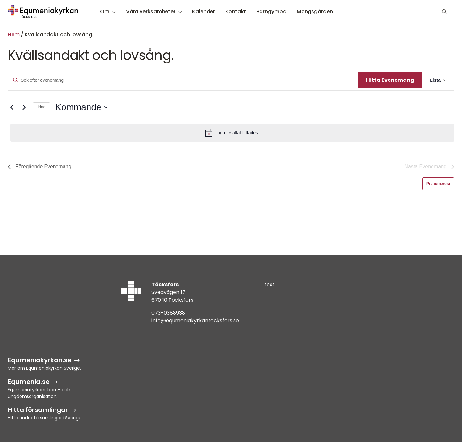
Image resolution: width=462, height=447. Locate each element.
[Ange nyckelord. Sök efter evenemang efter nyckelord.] (183, 80)
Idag (41, 107)
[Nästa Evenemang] (24, 107)
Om (104, 11)
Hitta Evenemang (390, 80)
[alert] (232, 133)
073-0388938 (168, 312)
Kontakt (235, 11)
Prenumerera (438, 183)
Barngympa (271, 11)
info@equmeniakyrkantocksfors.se (195, 320)
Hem (14, 34)
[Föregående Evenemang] (11, 107)
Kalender (203, 11)
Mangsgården (315, 11)
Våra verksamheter (150, 11)
